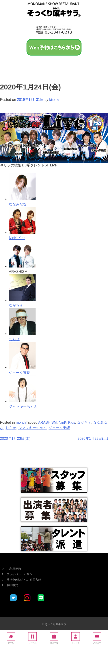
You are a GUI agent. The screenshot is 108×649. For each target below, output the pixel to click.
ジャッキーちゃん (32, 428)
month (21, 422)
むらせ (11, 428)
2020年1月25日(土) (93, 438)
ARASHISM (47, 422)
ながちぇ (84, 422)
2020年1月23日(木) (15, 438)
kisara (54, 100)
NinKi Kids (67, 422)
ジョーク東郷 (59, 428)
